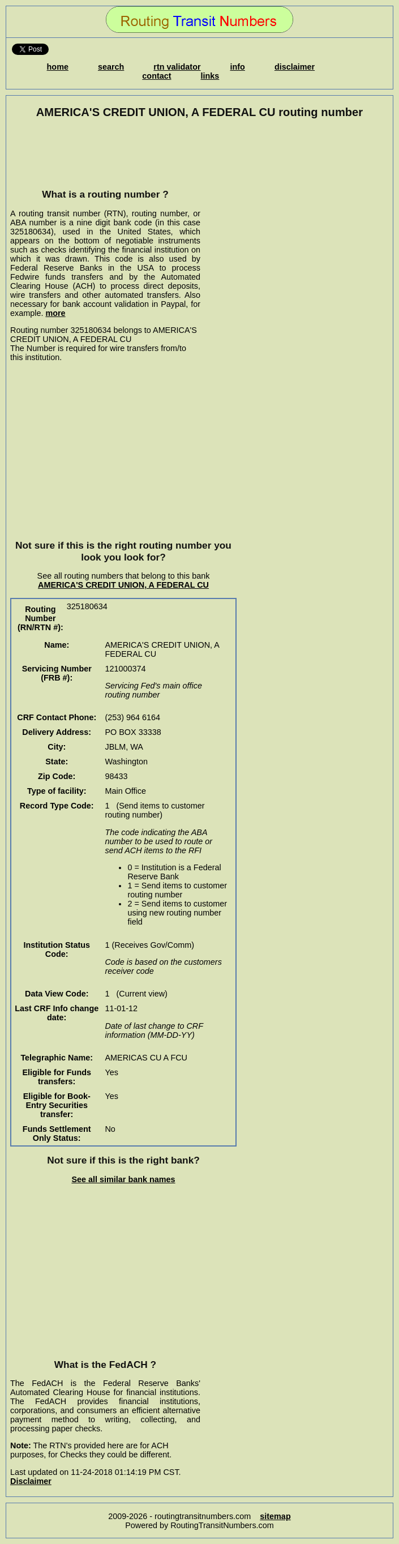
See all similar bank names (123, 1179)
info (237, 66)
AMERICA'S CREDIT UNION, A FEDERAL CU (123, 584)
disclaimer (294, 66)
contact (156, 75)
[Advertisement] (105, 153)
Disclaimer (31, 1481)
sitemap (275, 1516)
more (55, 313)
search (111, 66)
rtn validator (176, 66)
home (57, 66)
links (210, 75)
